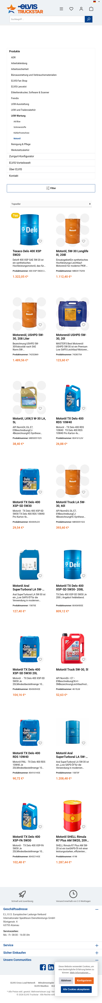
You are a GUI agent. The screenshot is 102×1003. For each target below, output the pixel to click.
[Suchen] (89, 19)
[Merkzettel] (71, 8)
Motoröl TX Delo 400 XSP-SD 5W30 (26, 503)
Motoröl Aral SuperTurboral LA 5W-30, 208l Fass (71, 755)
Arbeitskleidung (19, 63)
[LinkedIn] (51, 967)
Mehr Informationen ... (80, 972)
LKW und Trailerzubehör (23, 110)
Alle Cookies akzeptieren (76, 989)
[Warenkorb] (91, 8)
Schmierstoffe (20, 127)
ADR (13, 57)
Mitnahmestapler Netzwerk (51, 983)
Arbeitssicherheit (20, 69)
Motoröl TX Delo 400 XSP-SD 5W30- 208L (70, 587)
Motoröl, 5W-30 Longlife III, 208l (72, 252)
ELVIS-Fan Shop (19, 80)
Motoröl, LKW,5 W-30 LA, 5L (29, 420)
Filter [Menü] (51, 187)
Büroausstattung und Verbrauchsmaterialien (34, 75)
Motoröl (17, 138)
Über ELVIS (15, 169)
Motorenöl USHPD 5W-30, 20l (71, 336)
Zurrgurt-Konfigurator (21, 156)
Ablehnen (66, 980)
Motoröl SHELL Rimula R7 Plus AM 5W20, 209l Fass (71, 838)
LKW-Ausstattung (20, 104)
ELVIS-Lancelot (19, 86)
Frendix (15, 98)
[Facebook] (43, 967)
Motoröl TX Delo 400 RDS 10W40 (70, 420)
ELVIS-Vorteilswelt (20, 162)
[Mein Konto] (81, 8)
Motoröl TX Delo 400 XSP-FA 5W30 (26, 838)
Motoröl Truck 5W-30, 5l (72, 669)
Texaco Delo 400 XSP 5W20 (27, 252)
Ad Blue (17, 121)
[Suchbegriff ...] (47, 19)
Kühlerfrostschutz (21, 133)
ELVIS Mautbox (41, 986)
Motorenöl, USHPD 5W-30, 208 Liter (28, 336)
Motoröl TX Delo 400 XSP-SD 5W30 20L (26, 671)
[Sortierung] (51, 204)
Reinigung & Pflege (21, 144)
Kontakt (13, 175)
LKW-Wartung (18, 115)
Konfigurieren (84, 980)
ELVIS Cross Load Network (22, 983)
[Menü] (61, 8)
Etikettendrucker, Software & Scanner (30, 92)
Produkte (14, 51)
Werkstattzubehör (20, 150)
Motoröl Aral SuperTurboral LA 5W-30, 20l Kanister (27, 587)
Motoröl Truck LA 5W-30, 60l (70, 503)
